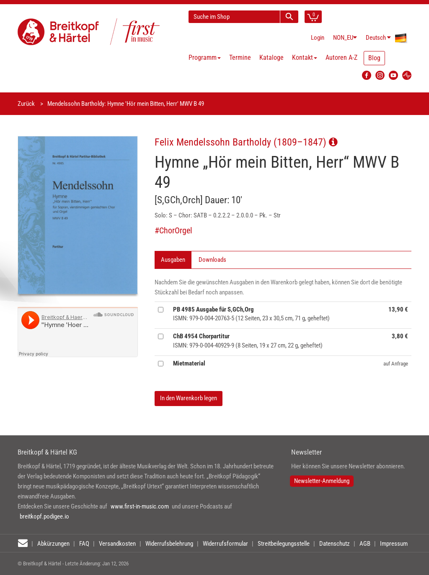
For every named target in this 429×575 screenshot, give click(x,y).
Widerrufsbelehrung (169, 543)
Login (317, 37)
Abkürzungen (53, 543)
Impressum (394, 543)
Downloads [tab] (212, 259)
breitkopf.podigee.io (44, 516)
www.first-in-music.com (140, 506)
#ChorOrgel (173, 230)
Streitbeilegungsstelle (284, 543)
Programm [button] (205, 57)
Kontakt (304, 57)
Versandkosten (117, 543)
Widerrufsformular (225, 543)
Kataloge (271, 57)
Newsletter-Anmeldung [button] (321, 481)
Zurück (26, 103)
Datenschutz (334, 543)
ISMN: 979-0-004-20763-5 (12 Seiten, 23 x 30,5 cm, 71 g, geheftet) (251, 314)
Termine (240, 57)
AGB (364, 543)
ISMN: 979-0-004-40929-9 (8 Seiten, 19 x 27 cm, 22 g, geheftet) (248, 340)
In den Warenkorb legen (188, 398)
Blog (374, 58)
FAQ (84, 543)
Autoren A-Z (341, 57)
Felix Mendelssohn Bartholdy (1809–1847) (246, 142)
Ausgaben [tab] (173, 259)
